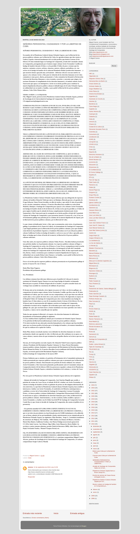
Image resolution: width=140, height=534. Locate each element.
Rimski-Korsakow (94, 326)
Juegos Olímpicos (94, 238)
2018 (93, 402)
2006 (93, 498)
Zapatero (92, 374)
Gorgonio (92, 192)
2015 (93, 410)
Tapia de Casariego (95, 347)
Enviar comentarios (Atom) (40, 517)
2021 (93, 393)
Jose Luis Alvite (94, 215)
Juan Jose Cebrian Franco (97, 223)
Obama (91, 278)
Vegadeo (92, 364)
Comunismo (93, 134)
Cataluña (92, 116)
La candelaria (93, 240)
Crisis (91, 147)
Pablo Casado (93, 281)
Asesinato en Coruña (95, 99)
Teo (90, 352)
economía (92, 162)
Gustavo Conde (94, 197)
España (91, 175)
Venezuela (92, 367)
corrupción (92, 142)
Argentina (92, 96)
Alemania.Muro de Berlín (97, 81)
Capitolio (92, 109)
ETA (90, 177)
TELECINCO (93, 349)
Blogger (83, 526)
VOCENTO (92, 369)
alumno (30, 467)
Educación (92, 164)
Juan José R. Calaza (95, 225)
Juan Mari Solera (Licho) (97, 230)
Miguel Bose (93, 263)
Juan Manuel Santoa (95, 228)
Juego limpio (93, 235)
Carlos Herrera (94, 111)
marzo (95, 448)
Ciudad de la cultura (95, 126)
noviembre (96, 429)
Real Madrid (93, 321)
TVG (90, 357)
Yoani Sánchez (94, 372)
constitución (93, 137)
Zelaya (91, 377)
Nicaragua (92, 273)
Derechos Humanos (95, 154)
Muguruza (92, 268)
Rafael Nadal (93, 316)
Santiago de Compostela (97, 339)
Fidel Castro (93, 182)
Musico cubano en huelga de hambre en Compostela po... (104, 485)
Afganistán (92, 76)
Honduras (92, 200)
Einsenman (92, 167)
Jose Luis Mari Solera (96, 218)
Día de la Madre (94, 157)
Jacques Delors (94, 210)
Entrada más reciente (32, 513)
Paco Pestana (93, 283)
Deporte (91, 152)
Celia (90, 119)
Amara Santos (93, 83)
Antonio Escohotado (95, 94)
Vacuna (91, 362)
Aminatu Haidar (94, 86)
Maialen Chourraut (95, 248)
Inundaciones (93, 205)
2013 (93, 415)
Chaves (91, 124)
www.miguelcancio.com (99, 52)
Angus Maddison (94, 89)
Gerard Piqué (93, 190)
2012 (93, 418)
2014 (93, 413)
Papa (90, 286)
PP (90, 306)
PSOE (91, 311)
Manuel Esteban (94, 253)
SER (90, 342)
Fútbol (91, 187)
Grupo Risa (92, 195)
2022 (93, 390)
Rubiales (92, 329)
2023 (93, 388)
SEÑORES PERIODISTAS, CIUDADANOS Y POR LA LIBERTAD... (102, 461)
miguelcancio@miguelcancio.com (102, 56)
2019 (93, 399)
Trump (91, 354)
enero (95, 492)
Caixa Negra (93, 106)
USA (90, 359)
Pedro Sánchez (94, 293)
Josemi (91, 220)
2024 (93, 385)
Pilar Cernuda (93, 301)
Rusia (91, 331)
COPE (91, 139)
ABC (90, 73)
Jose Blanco (93, 213)
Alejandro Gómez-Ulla (96, 78)
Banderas (92, 104)
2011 (93, 421)
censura (91, 121)
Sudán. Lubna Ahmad (96, 344)
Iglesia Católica (94, 202)
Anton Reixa (93, 91)
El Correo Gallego (94, 172)
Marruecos (92, 258)
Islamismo (92, 207)
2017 (93, 404)
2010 (93, 424)
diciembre (96, 426)
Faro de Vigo (93, 180)
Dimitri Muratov (94, 159)
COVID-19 (92, 144)
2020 (93, 396)
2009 (93, 495)
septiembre (97, 432)
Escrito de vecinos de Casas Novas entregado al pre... (104, 476)
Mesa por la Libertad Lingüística (99, 261)
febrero (95, 489)
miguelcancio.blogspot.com (101, 54)
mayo (95, 443)
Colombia (92, 132)
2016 (93, 407)
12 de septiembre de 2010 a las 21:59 (46, 467)
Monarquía (92, 266)
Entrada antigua (77, 513)
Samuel (91, 337)
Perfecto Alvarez (94, 299)
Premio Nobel (93, 309)
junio (94, 440)
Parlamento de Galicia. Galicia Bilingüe (101, 288)
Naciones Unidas (94, 271)
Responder (31, 477)
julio (94, 437)
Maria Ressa (93, 256)
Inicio (56, 513)
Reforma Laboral (94, 324)
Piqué (91, 304)
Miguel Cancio (36, 12)
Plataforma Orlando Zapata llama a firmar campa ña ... (104, 471)
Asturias (91, 101)
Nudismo (92, 276)
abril (94, 446)
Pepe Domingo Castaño (96, 296)
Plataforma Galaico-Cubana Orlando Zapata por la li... (104, 480)
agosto (95, 434)
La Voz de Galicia (94, 243)
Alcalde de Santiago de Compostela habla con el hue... (104, 467)
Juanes (91, 233)
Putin (90, 314)
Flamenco (92, 185)
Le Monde (92, 245)
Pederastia (92, 291)
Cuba (29, 458)
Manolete (92, 250)
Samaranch (92, 334)
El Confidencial (94, 169)
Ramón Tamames (94, 319)
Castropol (92, 114)
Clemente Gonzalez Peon (97, 129)
